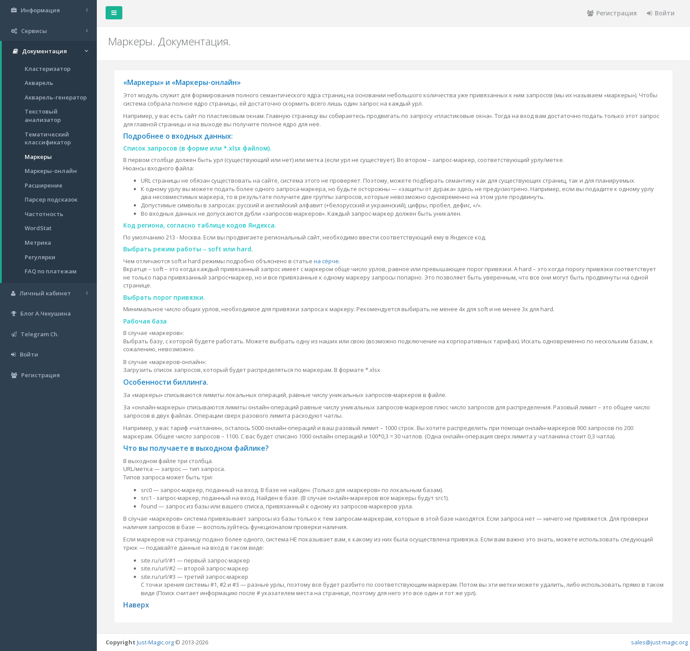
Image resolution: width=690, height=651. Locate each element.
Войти (661, 13)
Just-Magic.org (155, 642)
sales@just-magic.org (659, 642)
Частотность (44, 214)
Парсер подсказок (51, 199)
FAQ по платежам (51, 271)
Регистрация (612, 13)
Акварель (39, 83)
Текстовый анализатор (43, 115)
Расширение (43, 185)
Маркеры (38, 157)
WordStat (38, 228)
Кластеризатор (47, 69)
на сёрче (326, 261)
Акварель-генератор (56, 97)
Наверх (136, 605)
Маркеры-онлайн (51, 171)
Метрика (38, 242)
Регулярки (40, 257)
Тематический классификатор (48, 138)
